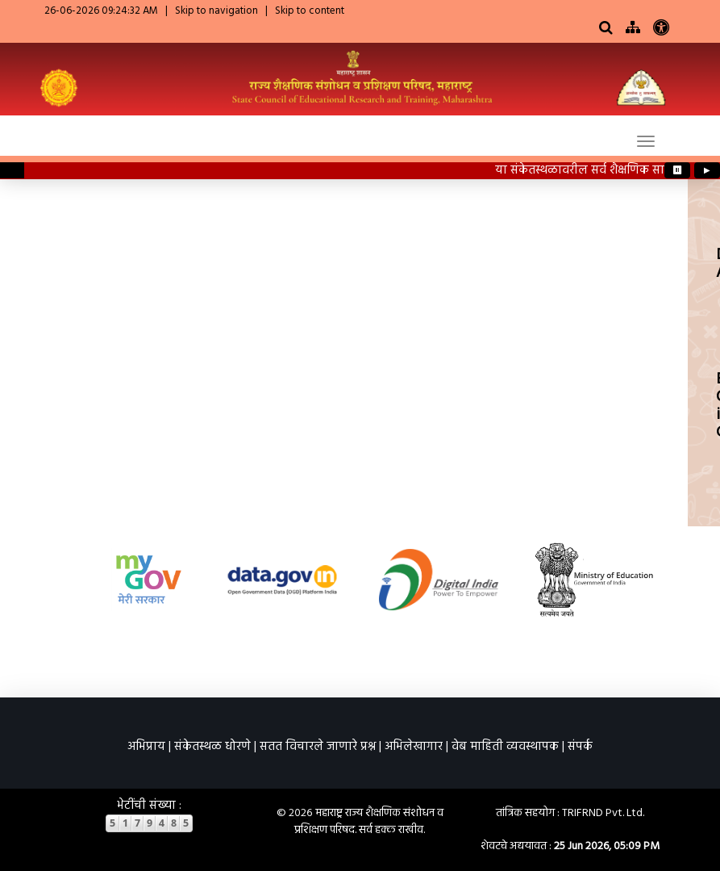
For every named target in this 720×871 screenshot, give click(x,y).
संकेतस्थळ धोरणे (212, 746)
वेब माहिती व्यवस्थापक (505, 746)
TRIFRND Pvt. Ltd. (603, 813)
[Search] (606, 29)
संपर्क (580, 746)
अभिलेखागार (414, 746)
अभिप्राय (146, 746)
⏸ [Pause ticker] (677, 170)
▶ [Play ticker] (707, 170)
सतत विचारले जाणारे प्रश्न (318, 746)
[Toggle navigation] (646, 141)
